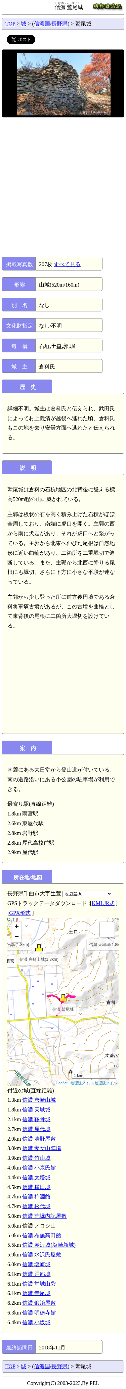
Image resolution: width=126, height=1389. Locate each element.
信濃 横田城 (36, 1187)
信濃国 (42, 24)
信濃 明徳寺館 (39, 1313)
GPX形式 (20, 913)
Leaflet (62, 1083)
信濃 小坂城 (36, 1322)
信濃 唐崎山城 (39, 1100)
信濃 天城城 (36, 1109)
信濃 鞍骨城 (36, 1119)
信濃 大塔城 (36, 1177)
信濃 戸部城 (36, 1274)
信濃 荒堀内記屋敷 (44, 1216)
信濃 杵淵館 (36, 1196)
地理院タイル (82, 1083)
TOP (10, 24)
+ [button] (16, 927)
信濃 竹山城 (36, 1158)
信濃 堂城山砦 (39, 1284)
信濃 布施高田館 (41, 1235)
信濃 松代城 (36, 1206)
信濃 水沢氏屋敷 (41, 1254)
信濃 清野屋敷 (39, 1139)
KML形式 (103, 903)
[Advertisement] (63, 187)
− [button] (16, 937)
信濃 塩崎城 (36, 1264)
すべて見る (67, 264)
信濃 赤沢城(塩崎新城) (49, 1245)
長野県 (59, 24)
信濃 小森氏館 (39, 1168)
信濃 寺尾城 (36, 1293)
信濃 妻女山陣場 (41, 1148)
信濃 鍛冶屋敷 (39, 1303)
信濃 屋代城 (36, 1129)
